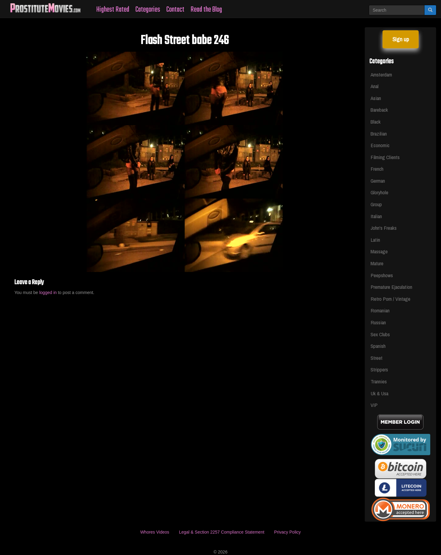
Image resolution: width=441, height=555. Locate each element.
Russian (378, 322)
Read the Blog (206, 9)
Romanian (380, 310)
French (377, 168)
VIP (374, 404)
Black (376, 121)
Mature (377, 263)
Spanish (378, 345)
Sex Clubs (380, 334)
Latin (375, 239)
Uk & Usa (379, 393)
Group (376, 204)
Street (377, 357)
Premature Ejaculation (391, 286)
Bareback (379, 109)
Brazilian (379, 133)
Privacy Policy (287, 532)
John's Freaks (384, 227)
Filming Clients (385, 157)
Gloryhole (379, 192)
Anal (375, 86)
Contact (175, 9)
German (378, 180)
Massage (379, 251)
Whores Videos (154, 532)
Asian (376, 98)
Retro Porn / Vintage (390, 298)
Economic (380, 145)
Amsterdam (381, 74)
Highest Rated (112, 9)
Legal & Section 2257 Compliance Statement (221, 532)
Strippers (379, 369)
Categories (147, 9)
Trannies (379, 381)
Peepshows (382, 275)
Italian (376, 216)
